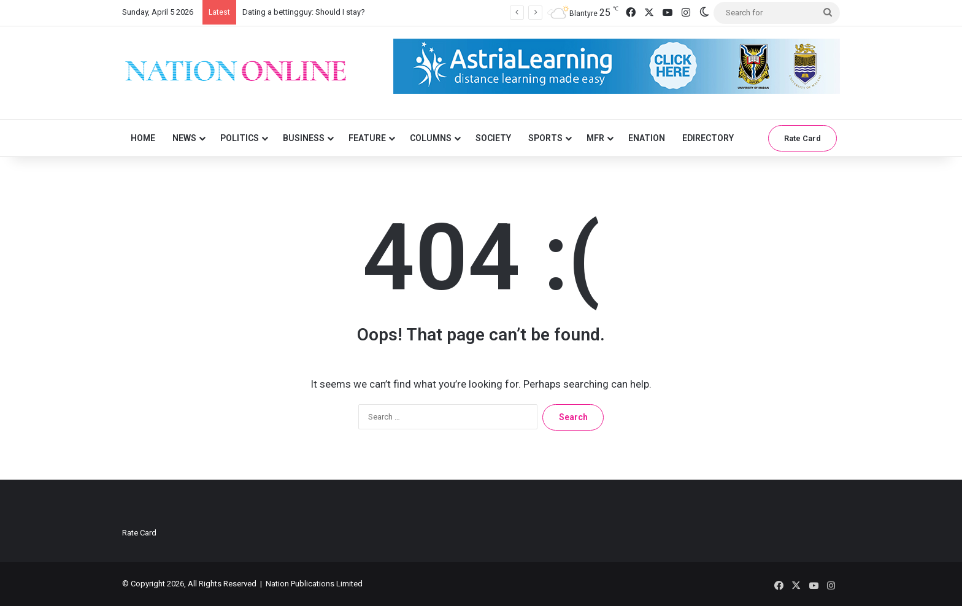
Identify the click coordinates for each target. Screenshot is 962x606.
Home (143, 138)
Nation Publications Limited (314, 583)
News (184, 138)
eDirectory (708, 138)
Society (493, 138)
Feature (367, 138)
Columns (431, 138)
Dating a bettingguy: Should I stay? (303, 12)
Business (304, 138)
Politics (239, 138)
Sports (545, 138)
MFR (595, 138)
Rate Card (802, 138)
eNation (646, 138)
